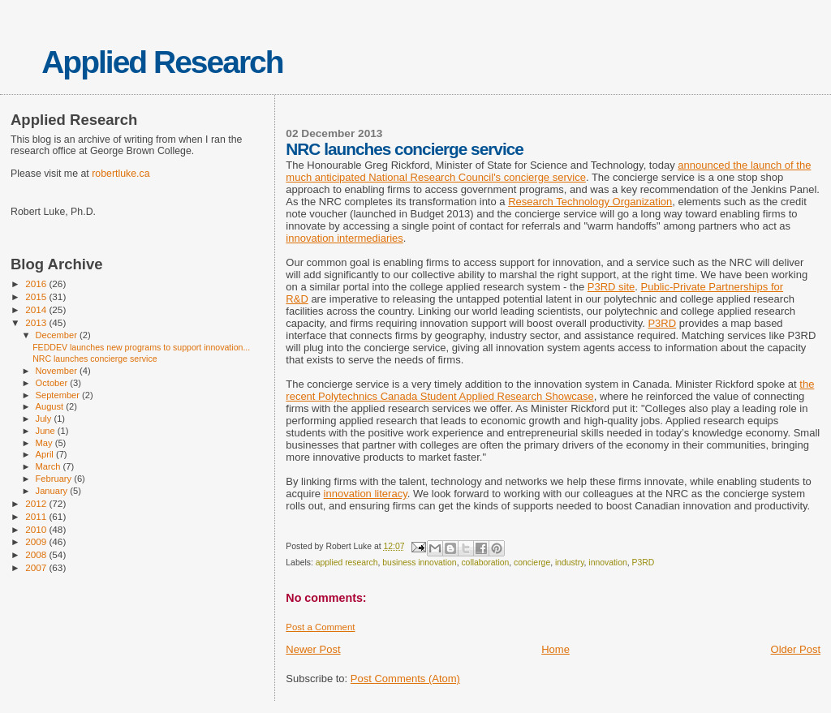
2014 (37, 309)
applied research (347, 562)
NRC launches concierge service (94, 358)
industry (569, 562)
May (45, 443)
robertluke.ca (120, 173)
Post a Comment (320, 627)
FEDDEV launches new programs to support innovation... (141, 347)
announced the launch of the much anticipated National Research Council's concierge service (548, 171)
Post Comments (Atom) (405, 678)
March (49, 466)
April (46, 454)
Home (555, 649)
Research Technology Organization (590, 201)
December (58, 335)
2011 (37, 516)
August (51, 406)
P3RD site (611, 287)
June (47, 431)
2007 (37, 567)
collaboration (485, 562)
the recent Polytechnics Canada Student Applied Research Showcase (550, 390)
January (53, 491)
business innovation (419, 562)
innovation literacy (365, 494)
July (45, 418)
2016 (37, 283)
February (55, 478)
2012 (37, 503)
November (58, 371)
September (59, 395)
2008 (37, 554)
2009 (37, 541)
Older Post (795, 649)
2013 (37, 322)
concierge (532, 562)
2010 (37, 529)
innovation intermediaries (344, 238)
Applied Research (161, 62)
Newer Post (313, 649)
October (53, 383)
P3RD (662, 323)
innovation (607, 562)
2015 (37, 296)
